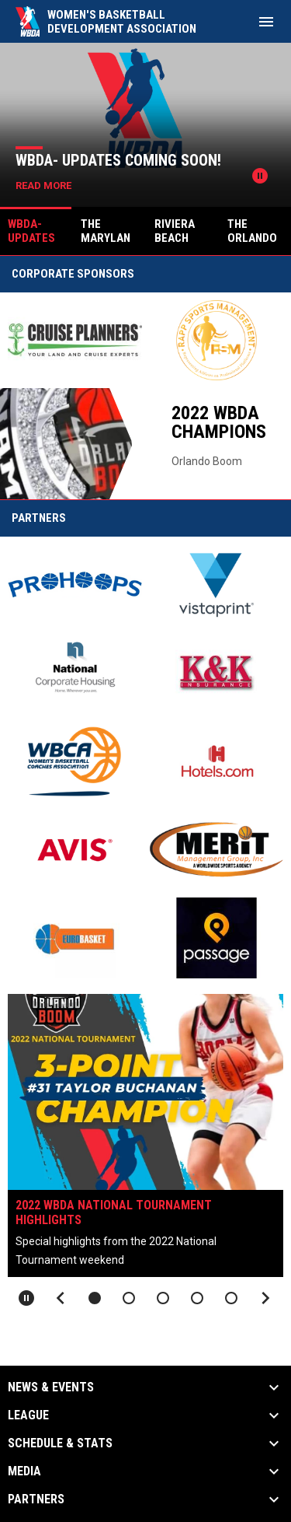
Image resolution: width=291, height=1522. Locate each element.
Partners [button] (36, 1499)
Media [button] (24, 1471)
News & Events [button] (51, 1387)
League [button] (28, 1415)
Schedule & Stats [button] (60, 1443)
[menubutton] (266, 21)
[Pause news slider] (259, 175)
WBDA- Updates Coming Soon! (118, 160)
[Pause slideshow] (26, 1298)
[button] (95, 1298)
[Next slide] (265, 1298)
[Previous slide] (60, 1298)
